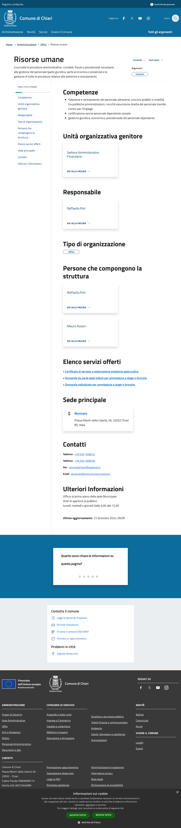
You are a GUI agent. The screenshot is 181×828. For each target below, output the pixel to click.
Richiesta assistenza (58, 785)
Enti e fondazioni (11, 732)
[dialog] (90, 808)
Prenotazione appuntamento (62, 767)
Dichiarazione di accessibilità (107, 785)
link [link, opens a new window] (122, 808)
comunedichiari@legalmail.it (84, 467)
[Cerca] (175, 18)
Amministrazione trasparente (107, 767)
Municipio (80, 413)
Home (9, 44)
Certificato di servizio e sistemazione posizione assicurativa (101, 371)
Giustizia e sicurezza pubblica (107, 716)
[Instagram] (146, 18)
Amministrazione (26, 44)
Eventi (139, 748)
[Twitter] (129, 18)
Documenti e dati (11, 750)
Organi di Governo (12, 715)
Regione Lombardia (12, 4)
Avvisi (139, 726)
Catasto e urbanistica (58, 726)
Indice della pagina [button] (27, 86)
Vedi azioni (156, 60)
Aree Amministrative (13, 720)
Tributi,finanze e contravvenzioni (109, 722)
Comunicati (142, 720)
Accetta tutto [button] (78, 815)
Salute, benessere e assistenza (108, 734)
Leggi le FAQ (53, 779)
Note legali (97, 779)
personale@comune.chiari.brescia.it (90, 474)
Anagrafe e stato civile (59, 715)
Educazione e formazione (60, 738)
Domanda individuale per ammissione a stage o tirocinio (100, 384)
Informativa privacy (102, 773)
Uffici (43, 44)
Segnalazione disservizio (60, 773)
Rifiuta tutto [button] (103, 815)
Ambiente (96, 728)
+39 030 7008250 (85, 461)
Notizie (140, 715)
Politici (5, 738)
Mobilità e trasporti (57, 732)
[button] (90, 822)
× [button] (177, 792)
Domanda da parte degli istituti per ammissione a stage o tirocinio (106, 378)
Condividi (139, 60)
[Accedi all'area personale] (162, 4)
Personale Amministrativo (16, 744)
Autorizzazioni (99, 740)
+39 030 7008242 (85, 454)
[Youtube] (138, 18)
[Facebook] (121, 18)
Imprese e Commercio (59, 720)
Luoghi (139, 743)
